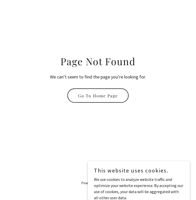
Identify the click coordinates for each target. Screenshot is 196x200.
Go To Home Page (98, 95)
